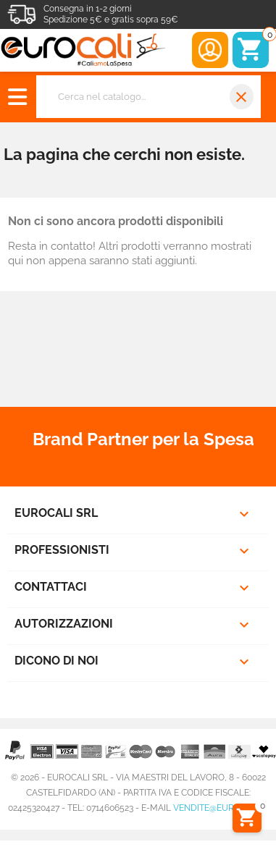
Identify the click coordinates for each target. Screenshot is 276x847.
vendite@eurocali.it (220, 808)
